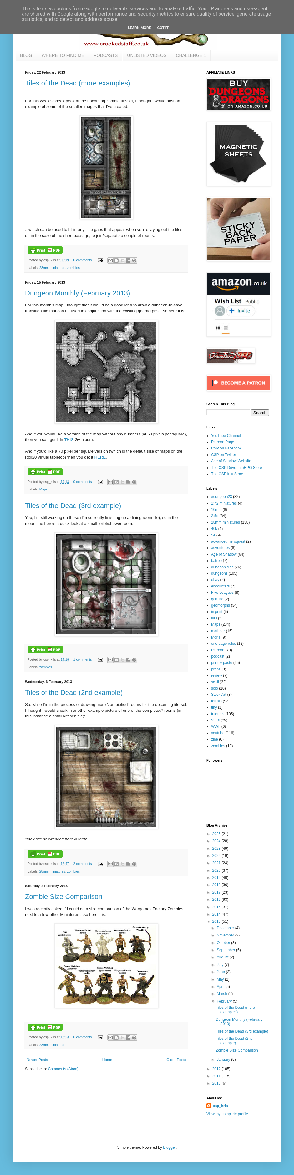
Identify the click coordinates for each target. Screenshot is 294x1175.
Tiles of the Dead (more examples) (77, 83)
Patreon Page (222, 442)
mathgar (218, 631)
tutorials (217, 714)
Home (107, 1060)
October (224, 943)
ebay (215, 579)
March (222, 994)
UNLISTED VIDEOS (146, 55)
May (221, 979)
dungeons (219, 573)
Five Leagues (222, 592)
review (216, 675)
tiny (214, 707)
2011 (217, 1076)
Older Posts (176, 1060)
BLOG (26, 55)
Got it (163, 28)
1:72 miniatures (224, 503)
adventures (220, 548)
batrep (216, 560)
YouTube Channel (226, 436)
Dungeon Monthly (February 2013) (77, 293)
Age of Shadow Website (231, 461)
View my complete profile (227, 1114)
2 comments (82, 863)
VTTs (215, 720)
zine (214, 739)
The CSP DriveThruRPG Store (236, 467)
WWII (215, 726)
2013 (217, 921)
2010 (217, 1083)
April (221, 986)
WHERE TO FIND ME (63, 55)
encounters (220, 586)
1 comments (82, 659)
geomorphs (220, 605)
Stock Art (218, 694)
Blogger (169, 1147)
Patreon (217, 650)
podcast (217, 656)
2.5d (214, 516)
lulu (214, 618)
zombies (73, 267)
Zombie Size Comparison (63, 896)
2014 (217, 914)
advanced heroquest (228, 541)
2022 (217, 856)
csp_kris (220, 1106)
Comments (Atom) (63, 1069)
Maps (43, 489)
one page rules (223, 643)
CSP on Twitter (223, 455)
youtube (218, 733)
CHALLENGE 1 (191, 55)
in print (216, 611)
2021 (217, 863)
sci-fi (215, 682)
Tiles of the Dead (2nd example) (74, 692)
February (225, 1001)
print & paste (221, 662)
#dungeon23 (221, 497)
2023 (217, 848)
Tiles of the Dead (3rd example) (73, 506)
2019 (217, 877)
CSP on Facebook (226, 448)
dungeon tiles (222, 567)
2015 (217, 907)
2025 (217, 834)
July (221, 964)
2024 (217, 841)
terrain (216, 701)
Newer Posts (37, 1060)
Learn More (139, 28)
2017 (217, 892)
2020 (217, 870)
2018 (217, 885)
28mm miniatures (52, 267)
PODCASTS (106, 55)
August (223, 957)
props (215, 669)
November (226, 935)
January (224, 1059)
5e (213, 535)
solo (214, 688)
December (226, 928)
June (221, 972)
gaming (217, 599)
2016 (217, 899)
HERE (100, 457)
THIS (69, 439)
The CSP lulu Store (227, 474)
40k (214, 528)
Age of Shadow (223, 554)
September (226, 950)
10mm (216, 509)
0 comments (82, 260)
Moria (215, 637)
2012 (217, 1069)
